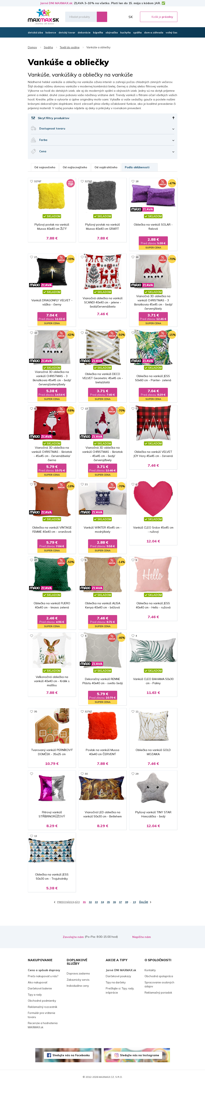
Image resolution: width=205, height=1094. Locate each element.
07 (120, 911)
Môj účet (121, 16)
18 (136, 181)
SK (131, 17)
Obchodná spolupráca (159, 986)
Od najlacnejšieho (75, 167)
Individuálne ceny (78, 995)
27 (35, 257)
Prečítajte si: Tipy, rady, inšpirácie (120, 1000)
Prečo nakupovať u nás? (43, 986)
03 (96, 911)
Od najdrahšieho (106, 167)
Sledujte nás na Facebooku (71, 1065)
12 (86, 332)
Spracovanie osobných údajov (159, 994)
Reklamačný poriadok (158, 1002)
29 (136, 777)
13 (86, 408)
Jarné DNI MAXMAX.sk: (56, 3)
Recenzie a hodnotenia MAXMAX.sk (43, 1035)
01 (84, 911)
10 (35, 332)
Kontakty (150, 980)
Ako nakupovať (37, 992)
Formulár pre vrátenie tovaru (41, 1025)
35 (35, 711)
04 (102, 911)
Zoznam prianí (112, 16)
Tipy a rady (35, 1004)
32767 (37, 181)
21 (86, 484)
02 (90, 911)
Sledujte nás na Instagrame (139, 1065)
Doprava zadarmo (78, 983)
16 (136, 257)
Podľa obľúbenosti (139, 167)
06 (114, 911)
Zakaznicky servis (78, 989)
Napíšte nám (141, 947)
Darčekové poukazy (118, 986)
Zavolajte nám (73, 947)
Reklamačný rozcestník (42, 1016)
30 (86, 777)
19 (134, 911)
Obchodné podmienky (42, 1010)
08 (126, 911)
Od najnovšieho (44, 167)
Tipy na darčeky (116, 992)
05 (108, 911)
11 (136, 711)
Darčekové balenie (40, 998)
